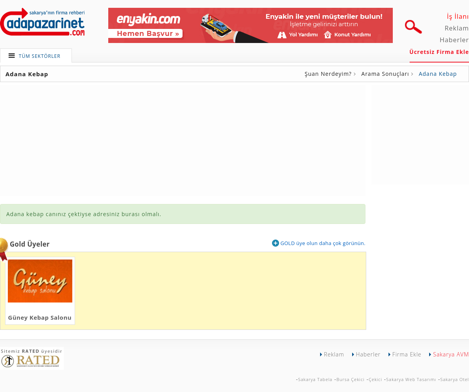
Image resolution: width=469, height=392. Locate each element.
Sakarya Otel (454, 379)
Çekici (375, 379)
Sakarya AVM (451, 354)
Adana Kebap (438, 73)
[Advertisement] (420, 134)
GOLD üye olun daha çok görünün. (318, 243)
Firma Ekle (406, 354)
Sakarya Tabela (315, 379)
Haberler (454, 40)
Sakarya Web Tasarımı (411, 379)
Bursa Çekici (351, 379)
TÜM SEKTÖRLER (40, 56)
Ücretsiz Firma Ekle (439, 51)
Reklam (457, 28)
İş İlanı (458, 16)
